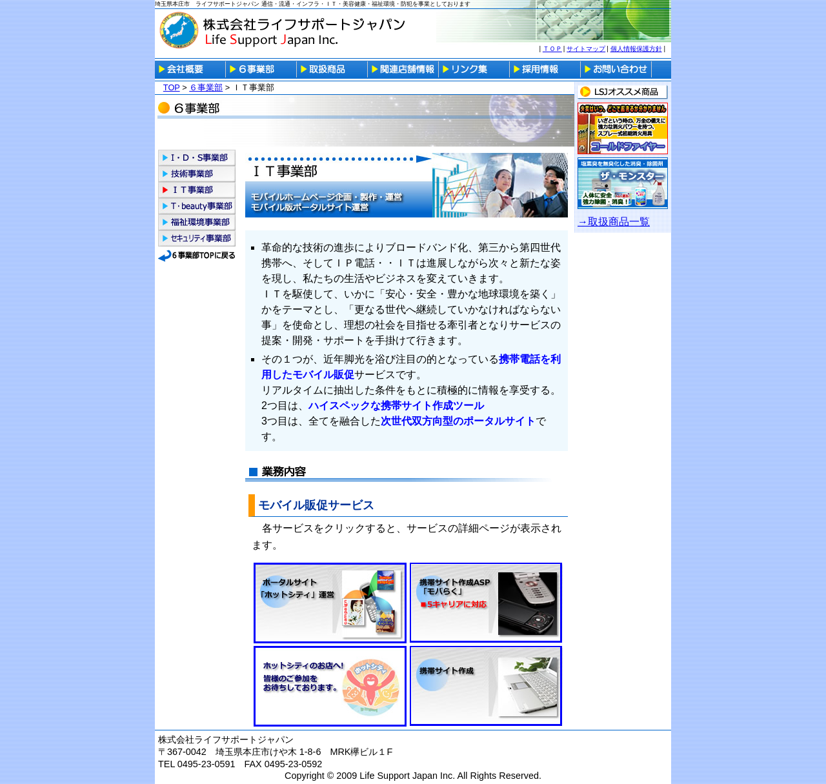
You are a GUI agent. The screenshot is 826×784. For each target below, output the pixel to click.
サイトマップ (586, 48)
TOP (171, 87)
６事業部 (206, 87)
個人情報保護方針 (636, 48)
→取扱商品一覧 (614, 221)
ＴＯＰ (552, 48)
